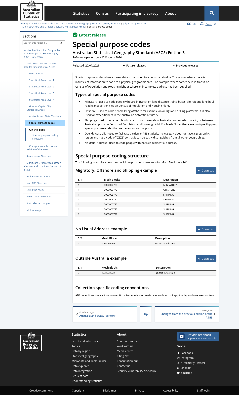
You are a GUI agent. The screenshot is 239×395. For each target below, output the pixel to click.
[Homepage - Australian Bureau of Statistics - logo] (31, 10)
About (170, 13)
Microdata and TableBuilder (89, 361)
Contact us (123, 366)
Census (102, 13)
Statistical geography (85, 356)
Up (146, 314)
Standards (47, 23)
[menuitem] (81, 13)
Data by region (81, 351)
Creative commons (41, 390)
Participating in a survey (137, 13)
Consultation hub (128, 361)
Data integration (82, 371)
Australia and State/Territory (105, 314)
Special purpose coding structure (45, 137)
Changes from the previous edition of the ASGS (187, 314)
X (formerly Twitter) (193, 363)
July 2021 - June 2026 (134, 23)
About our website (128, 341)
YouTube (186, 373)
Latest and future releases (88, 341)
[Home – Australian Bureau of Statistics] (31, 342)
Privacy (139, 390)
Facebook (187, 353)
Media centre (125, 351)
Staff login (203, 390)
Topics (76, 346)
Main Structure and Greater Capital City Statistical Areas (53, 26)
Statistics (81, 13)
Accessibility (170, 390)
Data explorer (80, 366)
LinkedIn (186, 368)
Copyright (78, 390)
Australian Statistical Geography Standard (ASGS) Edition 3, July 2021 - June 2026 (42, 54)
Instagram (187, 358)
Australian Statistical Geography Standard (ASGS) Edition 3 (88, 23)
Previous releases (187, 65)
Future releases (136, 65)
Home (23, 23)
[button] (211, 13)
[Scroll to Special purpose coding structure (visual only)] (152, 156)
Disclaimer (109, 390)
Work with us (125, 346)
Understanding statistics (87, 381)
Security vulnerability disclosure (137, 371)
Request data (80, 376)
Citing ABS (123, 356)
